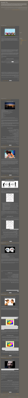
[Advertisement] (6, 18)
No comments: (7, 241)
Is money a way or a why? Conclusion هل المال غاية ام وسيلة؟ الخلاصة (8, 26)
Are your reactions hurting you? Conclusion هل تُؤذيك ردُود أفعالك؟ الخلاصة (8, 295)
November (21, 39)
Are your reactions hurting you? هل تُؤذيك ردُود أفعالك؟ (6, 358)
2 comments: (7, 80)
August (21, 41)
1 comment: (7, 355)
